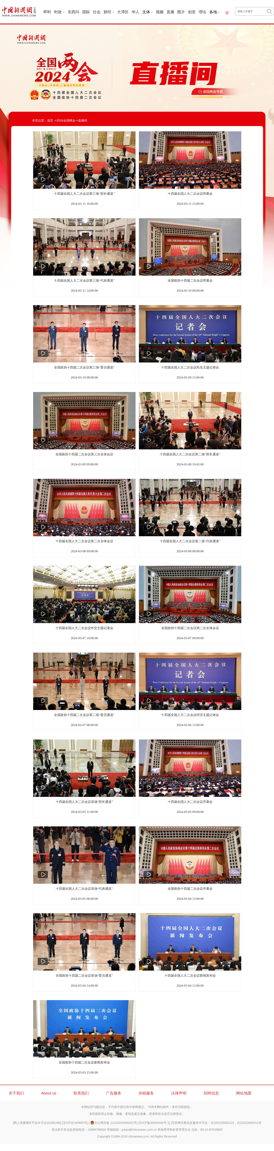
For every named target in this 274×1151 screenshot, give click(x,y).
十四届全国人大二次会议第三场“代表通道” (84, 280)
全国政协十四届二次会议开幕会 (190, 888)
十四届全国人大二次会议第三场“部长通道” (84, 193)
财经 (109, 12)
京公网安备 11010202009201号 (113, 1123)
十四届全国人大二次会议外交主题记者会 (84, 628)
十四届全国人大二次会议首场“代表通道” (84, 888)
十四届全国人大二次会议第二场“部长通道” (190, 454)
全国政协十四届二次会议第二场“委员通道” (84, 715)
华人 (135, 12)
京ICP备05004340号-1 (154, 1122)
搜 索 (270, 11)
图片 (181, 12)
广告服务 (113, 1093)
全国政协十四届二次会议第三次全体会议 (84, 454)
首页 (50, 120)
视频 (160, 12)
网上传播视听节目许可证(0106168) (37, 1122)
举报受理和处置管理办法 (174, 1129)
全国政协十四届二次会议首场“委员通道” (84, 975)
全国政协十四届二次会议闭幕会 (190, 280)
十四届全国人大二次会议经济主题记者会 (190, 715)
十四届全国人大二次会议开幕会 (190, 801)
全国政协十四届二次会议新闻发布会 (84, 1062)
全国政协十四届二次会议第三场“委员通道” (84, 367)
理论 (202, 12)
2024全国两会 (66, 120)
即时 (47, 12)
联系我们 (81, 1093)
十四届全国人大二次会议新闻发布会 (190, 975)
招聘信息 (211, 1093)
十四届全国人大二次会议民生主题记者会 (190, 367)
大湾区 (123, 12)
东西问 (73, 12)
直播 (170, 12)
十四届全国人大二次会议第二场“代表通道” (190, 541)
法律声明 (178, 1093)
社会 (97, 12)
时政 (59, 12)
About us (48, 1093)
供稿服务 (146, 1093)
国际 (86, 12)
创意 (192, 12)
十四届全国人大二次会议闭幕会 (190, 193)
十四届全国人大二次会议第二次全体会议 (84, 541)
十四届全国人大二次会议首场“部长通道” (84, 801)
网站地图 (244, 1093)
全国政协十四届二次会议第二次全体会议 (190, 628)
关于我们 (16, 1093)
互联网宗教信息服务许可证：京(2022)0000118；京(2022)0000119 (216, 1122)
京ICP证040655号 (75, 1122)
